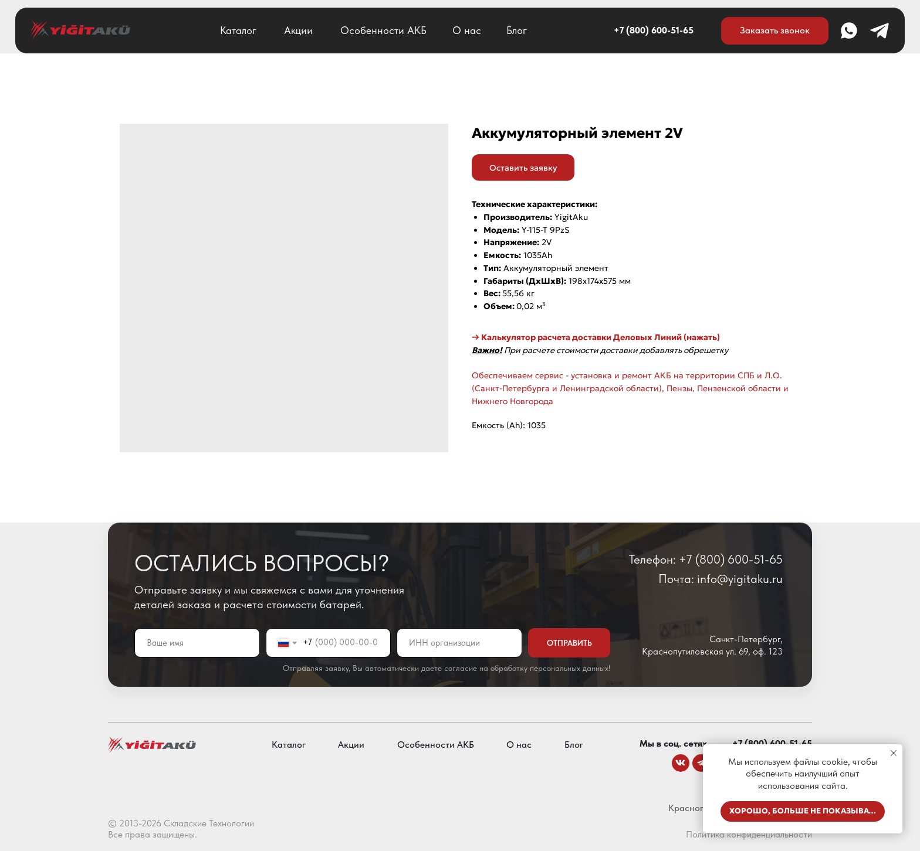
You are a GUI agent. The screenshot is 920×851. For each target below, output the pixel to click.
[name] (197, 642)
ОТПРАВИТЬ (569, 642)
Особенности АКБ (383, 30)
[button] (774, 31)
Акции (298, 30)
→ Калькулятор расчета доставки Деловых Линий (577, 337)
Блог (516, 30)
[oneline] (459, 642)
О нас (466, 30)
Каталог (238, 30)
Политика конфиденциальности (749, 834)
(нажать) (701, 337)
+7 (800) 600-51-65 (654, 30)
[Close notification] (893, 753)
